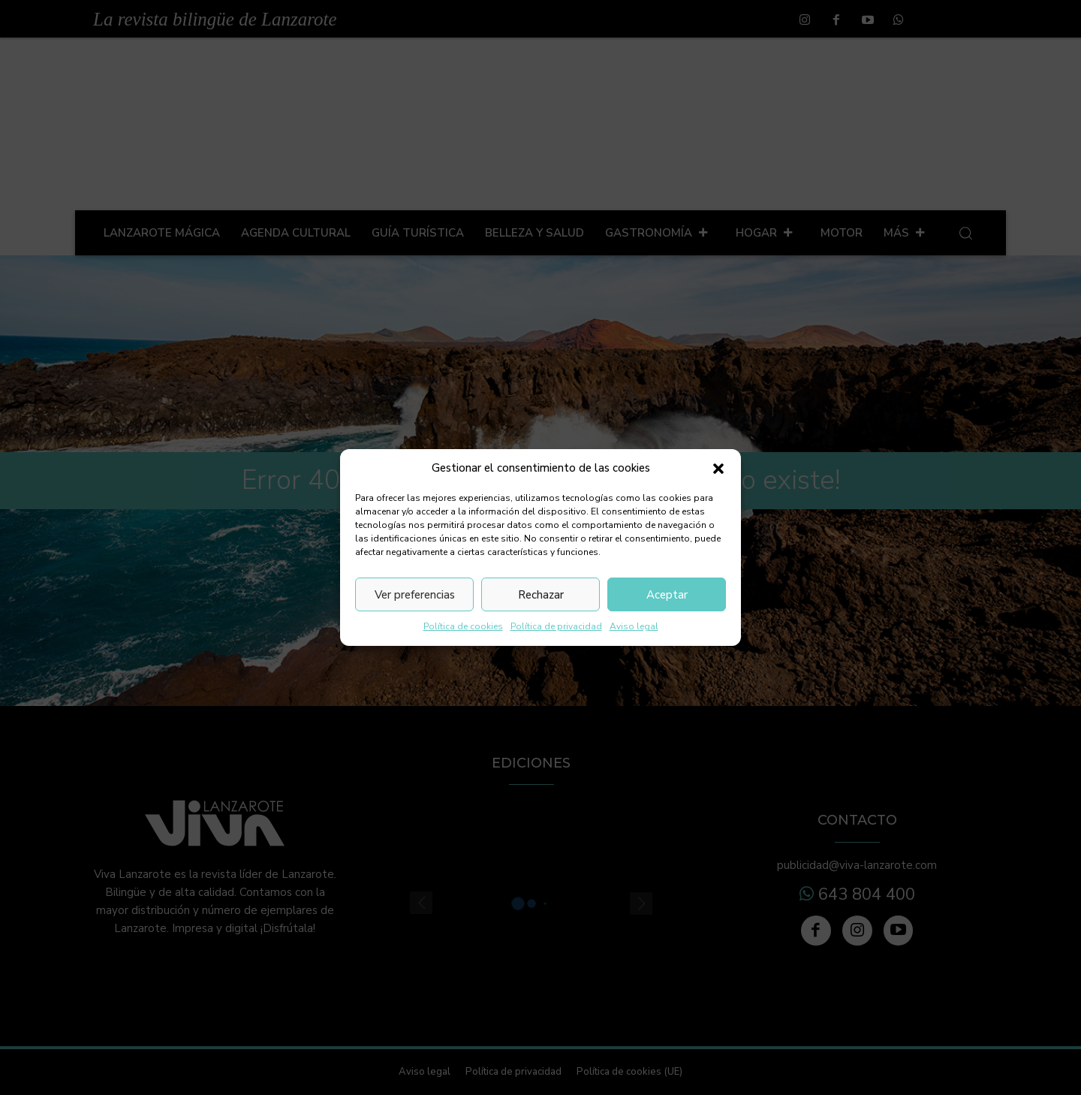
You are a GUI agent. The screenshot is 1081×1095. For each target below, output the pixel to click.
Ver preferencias (415, 594)
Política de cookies (463, 626)
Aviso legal (634, 626)
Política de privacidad (556, 626)
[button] (718, 468)
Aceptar (667, 594)
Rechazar (541, 594)
